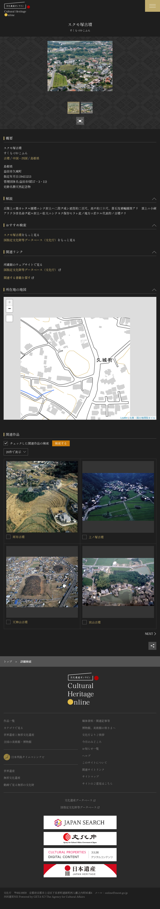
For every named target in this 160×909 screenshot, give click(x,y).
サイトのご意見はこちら (97, 783)
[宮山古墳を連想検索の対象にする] (84, 622)
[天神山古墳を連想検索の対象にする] (8, 622)
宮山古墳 (95, 622)
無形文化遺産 (12, 778)
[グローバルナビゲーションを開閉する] (152, 6)
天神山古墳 (20, 622)
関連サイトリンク (93, 770)
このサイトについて (94, 762)
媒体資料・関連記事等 (96, 721)
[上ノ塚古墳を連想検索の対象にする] (84, 537)
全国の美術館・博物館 (17, 742)
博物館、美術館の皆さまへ (99, 728)
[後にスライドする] (150, 633)
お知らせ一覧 (90, 749)
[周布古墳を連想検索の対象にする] (8, 537)
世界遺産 (9, 771)
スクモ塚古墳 (13, 235)
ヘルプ (86, 756)
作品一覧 (9, 721)
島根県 (34, 158)
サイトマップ (90, 776)
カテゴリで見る (13, 728)
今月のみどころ (92, 742)
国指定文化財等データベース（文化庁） (31, 240)
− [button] (9, 309)
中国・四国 (19, 158)
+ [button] (9, 302)
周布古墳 (19, 537)
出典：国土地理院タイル (142, 418)
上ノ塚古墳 (96, 537)
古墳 (7, 158)
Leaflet (123, 418)
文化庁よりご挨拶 (93, 735)
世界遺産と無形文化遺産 (19, 735)
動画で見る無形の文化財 (19, 785)
